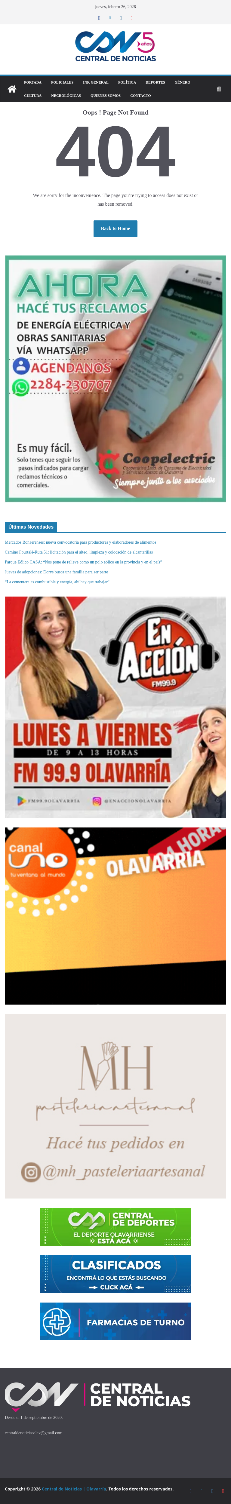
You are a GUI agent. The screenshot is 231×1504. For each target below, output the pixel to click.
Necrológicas (66, 96)
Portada (33, 82)
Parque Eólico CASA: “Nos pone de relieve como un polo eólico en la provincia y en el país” (83, 562)
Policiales (62, 82)
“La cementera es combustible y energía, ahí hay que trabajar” (57, 582)
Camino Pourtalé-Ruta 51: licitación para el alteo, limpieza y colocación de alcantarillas (79, 552)
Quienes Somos (106, 96)
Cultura (33, 96)
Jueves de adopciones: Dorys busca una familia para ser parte (57, 572)
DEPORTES (155, 82)
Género (182, 82)
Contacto (140, 96)
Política (127, 82)
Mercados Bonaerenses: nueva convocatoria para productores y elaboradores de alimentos (81, 542)
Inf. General (96, 82)
